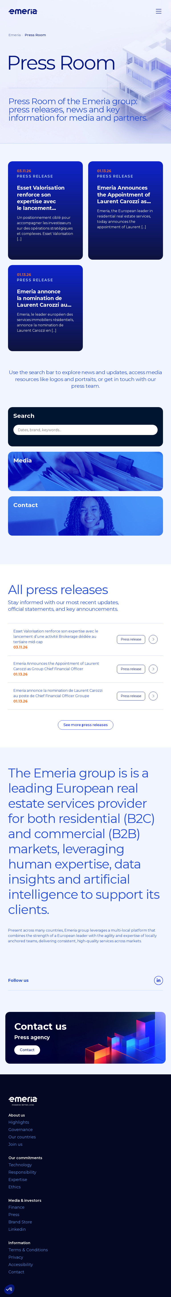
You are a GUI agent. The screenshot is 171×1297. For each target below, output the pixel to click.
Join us (15, 1143)
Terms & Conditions (28, 1248)
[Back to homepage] (85, 1100)
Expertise (17, 1178)
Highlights (18, 1121)
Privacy (15, 1256)
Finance (16, 1206)
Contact (27, 1049)
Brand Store (20, 1220)
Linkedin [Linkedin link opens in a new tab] (17, 1228)
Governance (20, 1128)
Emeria (14, 35)
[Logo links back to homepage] (22, 11)
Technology (20, 1163)
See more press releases (85, 725)
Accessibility (20, 1263)
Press (13, 1213)
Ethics (14, 1185)
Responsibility (22, 1171)
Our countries (22, 1135)
